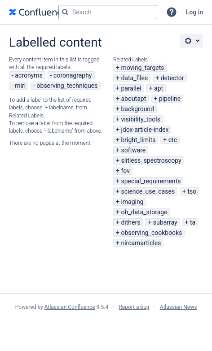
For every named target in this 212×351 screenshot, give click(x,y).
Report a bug (134, 307)
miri (20, 85)
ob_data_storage (144, 212)
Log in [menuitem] (194, 12)
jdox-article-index (144, 129)
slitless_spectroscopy (151, 160)
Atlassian (106, 327)
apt (158, 88)
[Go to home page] (37, 12)
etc (172, 139)
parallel (131, 88)
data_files (134, 78)
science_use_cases (148, 191)
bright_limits (138, 139)
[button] (171, 12)
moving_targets (142, 67)
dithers (130, 222)
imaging (132, 201)
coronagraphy (72, 75)
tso (192, 191)
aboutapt (133, 98)
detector (172, 78)
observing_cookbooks (151, 232)
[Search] (65, 12)
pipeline (170, 98)
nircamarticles (141, 243)
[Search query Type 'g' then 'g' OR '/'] (107, 12)
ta (192, 222)
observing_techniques (67, 85)
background (137, 109)
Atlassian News (178, 307)
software (133, 150)
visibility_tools (140, 119)
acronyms (28, 75)
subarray (165, 222)
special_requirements (151, 181)
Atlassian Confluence (69, 307)
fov (125, 170)
